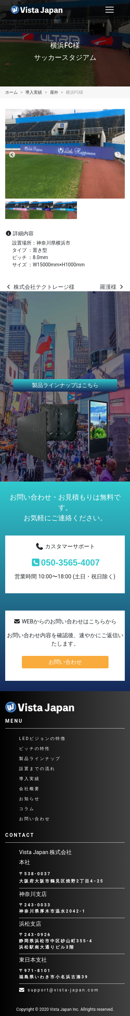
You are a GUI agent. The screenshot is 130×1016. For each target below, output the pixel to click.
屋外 (54, 92)
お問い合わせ (65, 662)
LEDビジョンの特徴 (42, 738)
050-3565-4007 (65, 562)
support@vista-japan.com (59, 990)
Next (117, 155)
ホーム (11, 92)
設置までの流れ (37, 768)
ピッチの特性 (34, 748)
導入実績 (33, 92)
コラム (27, 808)
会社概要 (29, 788)
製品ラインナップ (40, 758)
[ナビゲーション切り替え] (109, 10)
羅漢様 (112, 287)
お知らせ (29, 798)
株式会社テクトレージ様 (40, 287)
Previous (12, 155)
